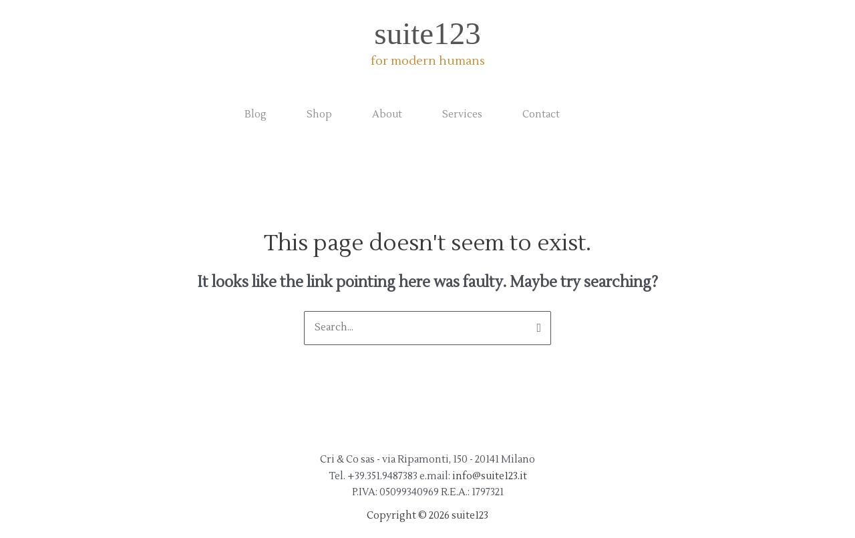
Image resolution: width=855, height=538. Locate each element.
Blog (255, 114)
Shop (319, 114)
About (387, 114)
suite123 (427, 33)
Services (462, 114)
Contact (541, 114)
